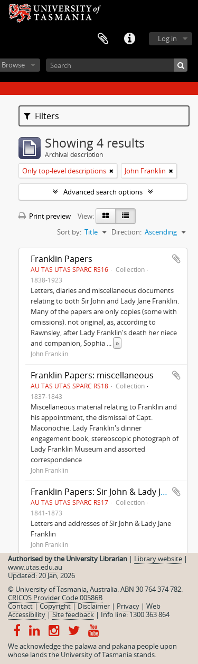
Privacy (128, 606)
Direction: (126, 232)
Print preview (44, 216)
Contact (20, 606)
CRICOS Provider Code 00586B (55, 597)
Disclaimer (94, 606)
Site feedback (73, 614)
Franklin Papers (61, 259)
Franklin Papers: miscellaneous (92, 375)
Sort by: (69, 232)
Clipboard (103, 39)
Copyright (55, 606)
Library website (158, 558)
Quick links (129, 39)
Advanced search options (103, 192)
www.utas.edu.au (35, 567)
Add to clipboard (176, 258)
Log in (167, 38)
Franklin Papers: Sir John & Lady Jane (103, 491)
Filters (41, 116)
